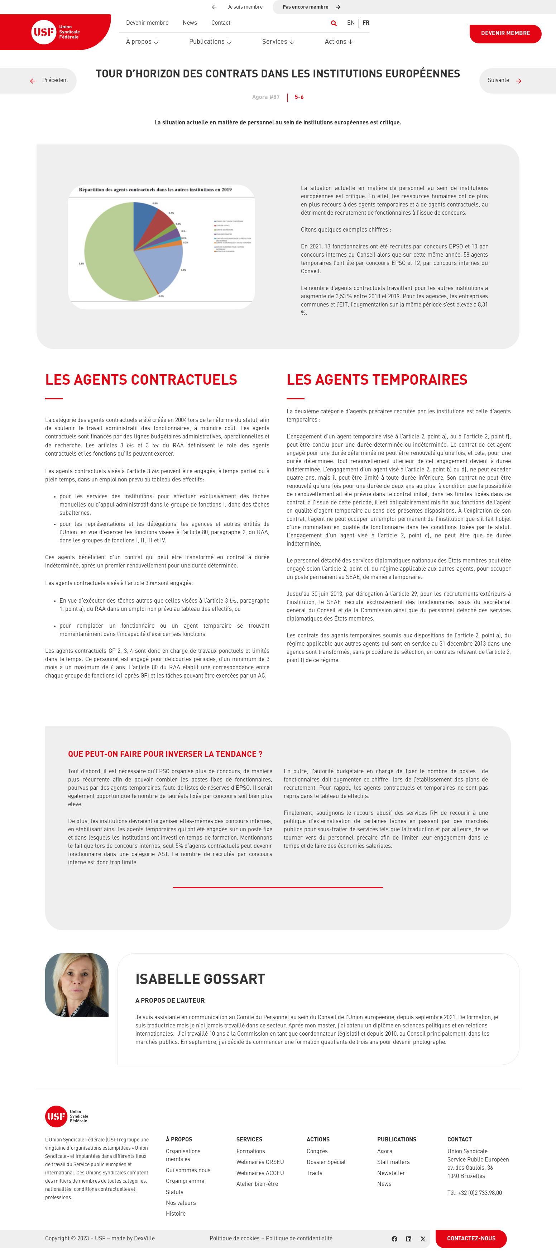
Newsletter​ (391, 1174)
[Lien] (38, 81)
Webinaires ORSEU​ (260, 1162)
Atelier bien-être (257, 1184)
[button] (333, 23)
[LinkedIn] (409, 1239)
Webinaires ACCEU (260, 1174)
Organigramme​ (185, 1181)
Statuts (174, 1193)
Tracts (314, 1174)
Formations (250, 1152)
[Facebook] (394, 1239)
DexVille (144, 1239)
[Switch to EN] (351, 23)
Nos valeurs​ (181, 1203)
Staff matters (393, 1162)
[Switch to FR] (366, 23)
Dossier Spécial (326, 1162)
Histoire (176, 1214)
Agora (384, 1152)
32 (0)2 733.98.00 (481, 1193)
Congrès (317, 1152)
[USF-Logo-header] (55, 32)
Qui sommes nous (188, 1171)
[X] (423, 1239)
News (384, 1184)
